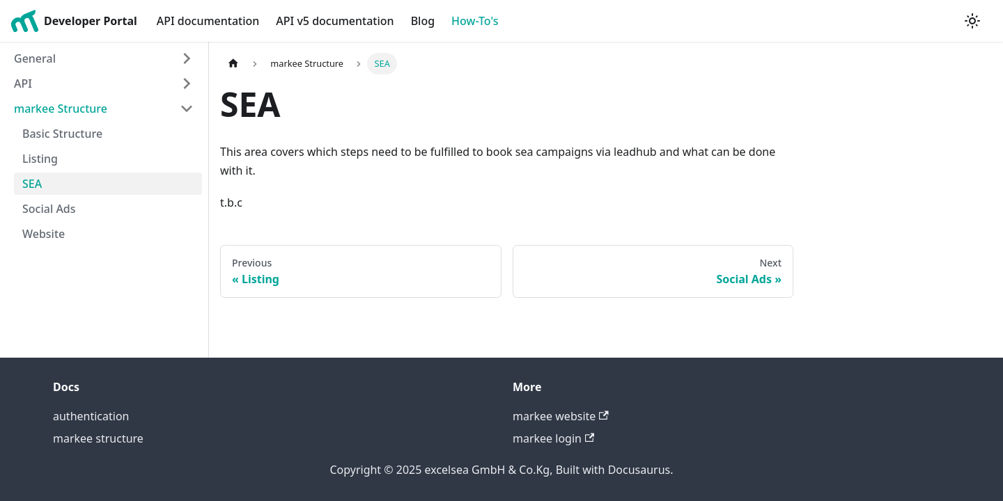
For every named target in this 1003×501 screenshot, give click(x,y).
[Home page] (233, 63)
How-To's (474, 21)
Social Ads (49, 208)
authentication (91, 416)
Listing (40, 158)
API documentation (208, 21)
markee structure (98, 438)
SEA (32, 183)
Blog (423, 21)
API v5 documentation (335, 21)
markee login (553, 438)
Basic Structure (62, 133)
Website (43, 233)
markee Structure (60, 108)
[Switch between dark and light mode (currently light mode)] (972, 21)
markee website (561, 416)
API (23, 83)
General (35, 58)
